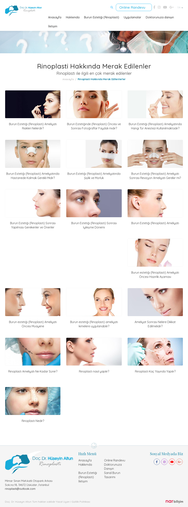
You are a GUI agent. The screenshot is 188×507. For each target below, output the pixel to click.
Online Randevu (133, 7)
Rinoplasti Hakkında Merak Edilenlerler (102, 78)
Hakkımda (72, 17)
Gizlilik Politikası (81, 501)
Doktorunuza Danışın (113, 466)
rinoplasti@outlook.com (20, 488)
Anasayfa (54, 17)
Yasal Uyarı (63, 501)
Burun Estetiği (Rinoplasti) (101, 17)
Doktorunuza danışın (160, 17)
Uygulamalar (132, 17)
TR (180, 7)
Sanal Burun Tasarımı (112, 475)
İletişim (52, 26)
